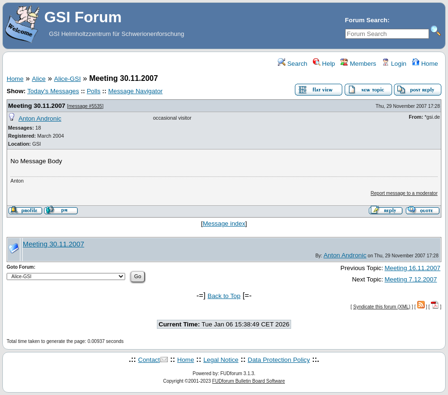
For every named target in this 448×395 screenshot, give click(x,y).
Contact (149, 359)
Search (292, 63)
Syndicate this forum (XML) (382, 306)
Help (324, 63)
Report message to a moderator (404, 193)
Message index (224, 223)
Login (394, 63)
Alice (39, 78)
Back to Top (224, 295)
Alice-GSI (67, 78)
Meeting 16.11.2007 (412, 268)
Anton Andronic (39, 118)
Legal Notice (220, 359)
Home (425, 63)
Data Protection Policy (279, 359)
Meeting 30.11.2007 (36, 105)
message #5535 (85, 106)
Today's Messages (53, 91)
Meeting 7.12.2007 (410, 279)
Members (358, 63)
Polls (94, 91)
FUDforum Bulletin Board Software (248, 381)
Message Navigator (135, 91)
